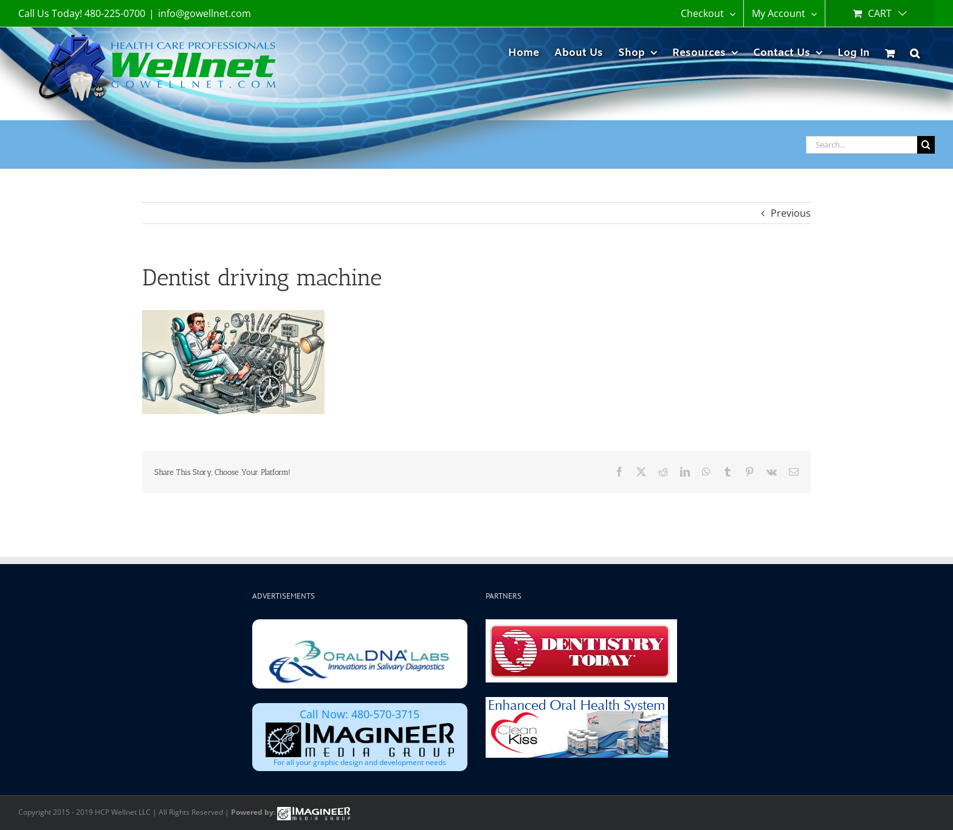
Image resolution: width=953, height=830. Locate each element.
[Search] (926, 145)
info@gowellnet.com (204, 13)
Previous (791, 213)
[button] (915, 51)
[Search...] (861, 145)
